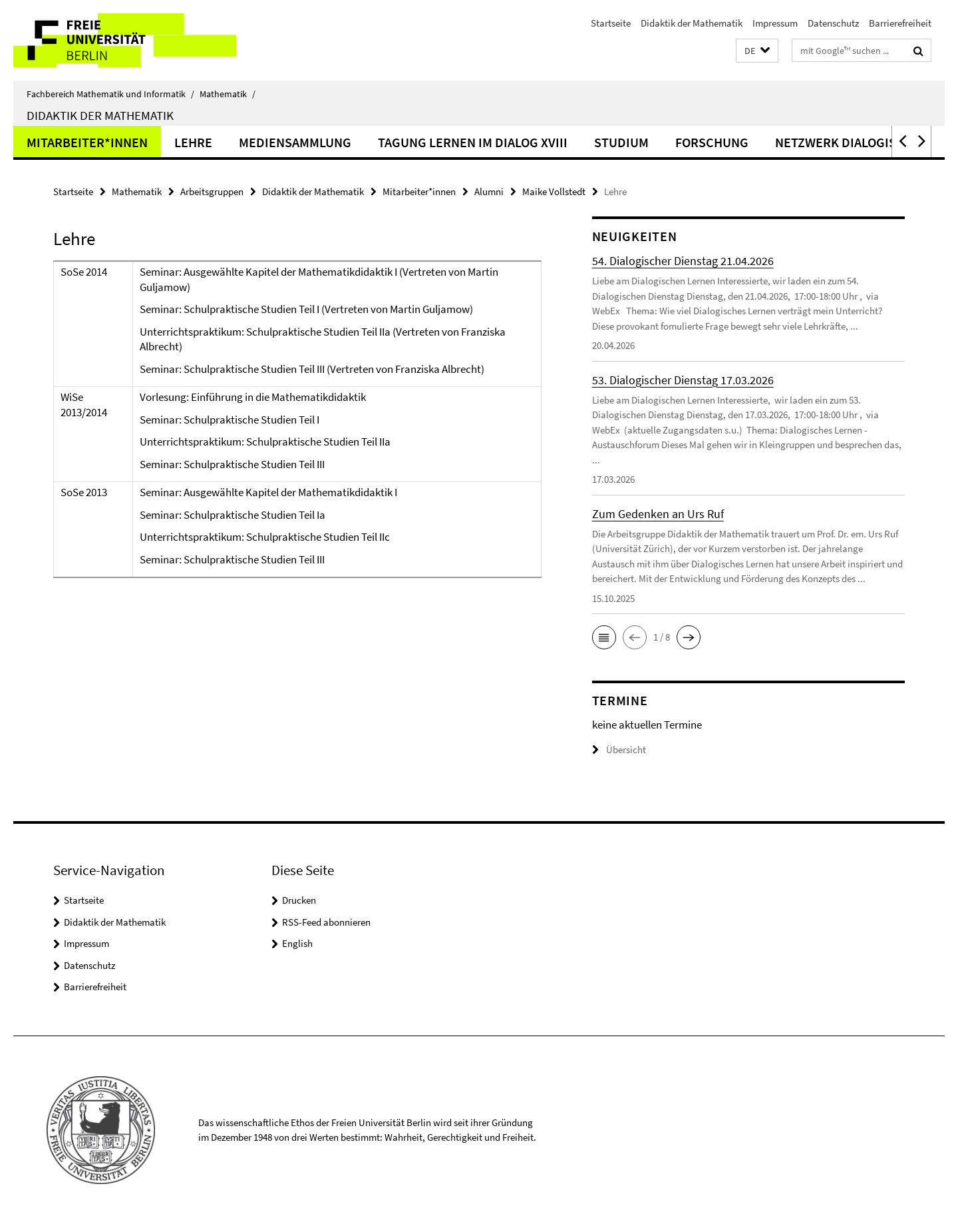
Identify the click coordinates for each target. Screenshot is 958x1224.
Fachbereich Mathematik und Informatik (110, 94)
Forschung (711, 142)
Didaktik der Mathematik (691, 23)
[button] (757, 51)
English (297, 943)
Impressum (775, 23)
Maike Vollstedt (553, 191)
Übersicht (619, 749)
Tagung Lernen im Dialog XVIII (472, 142)
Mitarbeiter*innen (87, 142)
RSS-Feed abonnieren (326, 922)
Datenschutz (833, 23)
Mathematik (227, 94)
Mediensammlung (295, 142)
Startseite (611, 23)
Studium (621, 142)
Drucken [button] (299, 900)
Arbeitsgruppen (211, 191)
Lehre (193, 142)
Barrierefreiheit (900, 23)
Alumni (489, 191)
